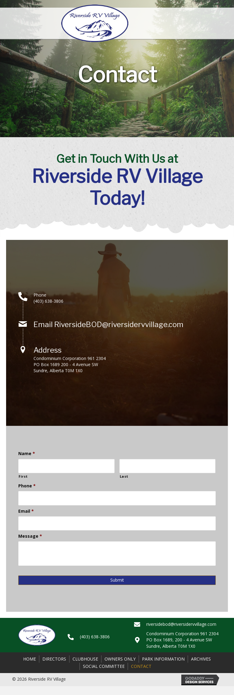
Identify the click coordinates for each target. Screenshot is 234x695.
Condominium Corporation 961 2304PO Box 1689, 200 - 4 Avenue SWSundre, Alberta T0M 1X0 (182, 640)
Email (26, 511)
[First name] (66, 466)
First (23, 476)
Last (124, 476)
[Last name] (167, 466)
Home (29, 659)
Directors (54, 659)
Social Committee (104, 666)
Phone (27, 486)
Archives (201, 659)
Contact (141, 666)
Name (26, 454)
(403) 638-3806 (48, 301)
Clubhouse (85, 659)
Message (30, 536)
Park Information (163, 659)
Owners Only (120, 659)
